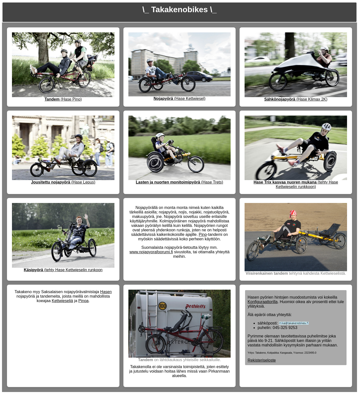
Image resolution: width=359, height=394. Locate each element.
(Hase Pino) (63, 99)
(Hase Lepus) (63, 182)
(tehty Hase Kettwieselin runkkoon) (296, 184)
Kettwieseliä (62, 301)
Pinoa (83, 301)
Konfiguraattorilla (262, 302)
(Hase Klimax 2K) (295, 99)
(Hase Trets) (179, 182)
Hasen (106, 292)
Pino (203, 234)
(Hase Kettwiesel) (179, 98)
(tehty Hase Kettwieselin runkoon (63, 270)
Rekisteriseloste (262, 360)
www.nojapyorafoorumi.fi (151, 252)
